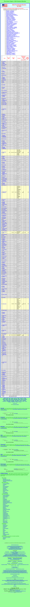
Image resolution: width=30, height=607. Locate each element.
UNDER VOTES (3, 337)
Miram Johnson (4, 179)
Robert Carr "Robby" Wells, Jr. (4, 355)
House (18, 565)
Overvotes (3, 237)
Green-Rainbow (5, 487)
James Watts (4, 352)
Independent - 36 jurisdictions (10, 13)
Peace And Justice (5, 490)
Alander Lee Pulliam (4, 258)
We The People (5, 520)
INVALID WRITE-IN (3, 167)
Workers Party (5, 521)
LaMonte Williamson (3, 374)
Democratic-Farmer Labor (6, 479)
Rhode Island (4, 401)
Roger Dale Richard (4, 262)
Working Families (5, 522)
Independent (5, 526)
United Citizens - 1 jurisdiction (11, 51)
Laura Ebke (4, 121)
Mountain (4, 507)
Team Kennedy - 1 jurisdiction (11, 49)
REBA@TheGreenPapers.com (15, 589)
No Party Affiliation (5, 528)
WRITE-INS (4, 343)
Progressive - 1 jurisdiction (10, 47)
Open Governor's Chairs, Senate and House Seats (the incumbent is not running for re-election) (15, 570)
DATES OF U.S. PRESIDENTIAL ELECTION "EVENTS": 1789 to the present (15, 554)
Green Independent (6, 486)
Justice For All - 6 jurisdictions (11, 20)
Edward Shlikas (4, 284)
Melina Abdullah (3, 63)
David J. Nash (4, 222)
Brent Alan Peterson (3, 247)
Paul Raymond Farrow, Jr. (4, 128)
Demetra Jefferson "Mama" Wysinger (3, 386)
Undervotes (4, 339)
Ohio (15, 400)
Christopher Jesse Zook (4, 391)
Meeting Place (20, 409)
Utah (21, 401)
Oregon (21, 400)
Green (4, 485)
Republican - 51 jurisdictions (10, 10)
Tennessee (16, 401)
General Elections (20, 563)
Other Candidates (5, 532)
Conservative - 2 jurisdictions (11, 24)
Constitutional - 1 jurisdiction (10, 30)
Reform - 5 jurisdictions (10, 22)
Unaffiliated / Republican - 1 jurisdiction (12, 50)
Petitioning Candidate (6, 534)
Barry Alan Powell (3, 252)
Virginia (26, 401)
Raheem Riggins (3, 268)
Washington (3, 464)
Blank (3, 81)
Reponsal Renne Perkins (4, 244)
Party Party (4, 510)
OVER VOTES (4, 230)
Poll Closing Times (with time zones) (14, 559)
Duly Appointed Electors (15, 552)
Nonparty (4, 530)
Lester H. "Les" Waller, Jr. (4, 346)
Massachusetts (15, 399)
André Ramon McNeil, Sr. (4, 215)
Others (3, 235)
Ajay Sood (3, 297)
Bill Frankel (4, 133)
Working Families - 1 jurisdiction (11, 54)
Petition (4, 533)
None (3, 227)
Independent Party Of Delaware (7, 502)
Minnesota (22, 399)
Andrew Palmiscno (3, 239)
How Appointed (15, 409)
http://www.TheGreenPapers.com (16, 591)
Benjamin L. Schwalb (4, 279)
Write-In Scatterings (4, 380)
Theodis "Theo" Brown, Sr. (4, 92)
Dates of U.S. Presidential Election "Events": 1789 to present (15, 582)
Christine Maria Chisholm (4, 100)
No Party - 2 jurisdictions (10, 25)
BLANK (3, 73)
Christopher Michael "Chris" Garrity (4, 143)
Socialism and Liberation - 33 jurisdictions (12, 15)
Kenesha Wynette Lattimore (3, 203)
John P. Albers (4, 64)
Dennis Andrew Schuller (4, 276)
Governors (12, 565)
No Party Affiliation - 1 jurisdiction (11, 40)
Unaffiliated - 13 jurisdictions (10, 18)
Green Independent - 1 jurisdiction (11, 34)
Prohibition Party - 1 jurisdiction (11, 48)
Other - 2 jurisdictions (10, 26)
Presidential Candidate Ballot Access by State (23, 564)
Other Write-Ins (4, 234)
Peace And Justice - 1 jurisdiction (11, 45)
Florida (9, 398)
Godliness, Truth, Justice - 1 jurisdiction (12, 33)
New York (5, 400)
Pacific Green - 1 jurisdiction (10, 43)
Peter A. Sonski (4, 294)
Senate (15, 565)
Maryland (12, 399)
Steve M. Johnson (3, 183)
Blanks (3, 82)
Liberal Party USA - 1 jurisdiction (11, 38)
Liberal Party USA (5, 506)
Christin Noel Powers (4, 254)
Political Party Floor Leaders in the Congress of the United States (15, 579)
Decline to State (5, 525)
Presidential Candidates (16, 404)
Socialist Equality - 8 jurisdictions (11, 19)
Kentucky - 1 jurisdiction (10, 37)
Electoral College (20, 561)
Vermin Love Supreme (4, 321)
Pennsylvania (24, 400)
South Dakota (12, 401)
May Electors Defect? (15, 553)
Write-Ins (3, 382)
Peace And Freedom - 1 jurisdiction (11, 44)
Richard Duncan (3, 116)
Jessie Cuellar (4, 104)
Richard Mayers (4, 210)
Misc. (3, 219)
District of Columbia (5, 398)
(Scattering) (4, 61)
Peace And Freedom (6, 511)
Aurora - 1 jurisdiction (9, 29)
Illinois (19, 398)
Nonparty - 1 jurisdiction (10, 41)
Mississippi (25, 399)
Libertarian (4, 488)
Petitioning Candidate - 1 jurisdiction (12, 46)
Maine (9, 399)
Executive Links (15, 403)
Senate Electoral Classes (15, 576)
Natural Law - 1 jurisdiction (10, 39)
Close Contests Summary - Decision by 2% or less (15, 548)
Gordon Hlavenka (3, 158)
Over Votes (4, 236)
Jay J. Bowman (4, 90)
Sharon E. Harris (3, 156)
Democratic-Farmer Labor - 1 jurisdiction (12, 32)
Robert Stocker (4, 310)
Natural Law (4, 508)
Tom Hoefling (4, 160)
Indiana (21, 398)
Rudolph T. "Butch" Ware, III (4, 351)
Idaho (16, 398)
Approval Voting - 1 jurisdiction (10, 28)
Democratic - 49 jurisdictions (10, 12)
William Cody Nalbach (4, 221)
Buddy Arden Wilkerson (4, 372)
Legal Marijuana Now (6, 505)
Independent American (6, 501)
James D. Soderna (3, 291)
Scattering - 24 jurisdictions (10, 16)
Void (3, 340)
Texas (19, 401)
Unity (4, 519)
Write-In (3, 381)
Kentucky (3, 399)
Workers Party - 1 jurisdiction (11, 53)
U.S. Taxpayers (5, 492)
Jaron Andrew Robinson (4, 270)
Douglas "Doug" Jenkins (4, 178)
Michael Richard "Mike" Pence (4, 242)
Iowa (23, 398)
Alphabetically (10, 558)
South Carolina (8, 401)
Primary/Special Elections (14, 563)
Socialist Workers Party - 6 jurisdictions (12, 21)
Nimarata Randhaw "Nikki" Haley (4, 148)
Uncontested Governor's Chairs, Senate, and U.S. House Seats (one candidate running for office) (15, 571)
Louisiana (6, 399)
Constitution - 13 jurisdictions (11, 17)
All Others (3, 65)
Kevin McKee (4, 213)
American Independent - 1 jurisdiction (11, 27)
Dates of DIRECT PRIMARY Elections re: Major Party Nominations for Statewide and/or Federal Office (15, 580)
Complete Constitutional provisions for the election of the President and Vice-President (15, 583)
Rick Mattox (4, 209)
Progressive (4, 512)
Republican (4, 481)
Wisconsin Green (5, 493)
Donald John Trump (4, 335)
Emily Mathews (4, 208)
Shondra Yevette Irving (4, 169)
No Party (4, 527)
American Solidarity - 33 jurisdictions (11, 14)
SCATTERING (4, 272)
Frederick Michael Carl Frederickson (4, 136)
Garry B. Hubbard (3, 162)
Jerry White (4, 370)
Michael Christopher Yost (4, 389)
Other (4, 531)
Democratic (4, 478)
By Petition (4, 524)
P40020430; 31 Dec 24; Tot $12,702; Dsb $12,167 (22, 423)
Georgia (12, 398)
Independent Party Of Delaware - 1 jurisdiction (13, 36)
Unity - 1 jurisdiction (9, 52)
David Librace (4, 206)
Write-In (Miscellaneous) (4, 378)
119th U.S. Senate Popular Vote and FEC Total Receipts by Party (15, 546)
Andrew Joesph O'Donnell (4, 229)
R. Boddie (3, 84)
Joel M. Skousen (3, 286)
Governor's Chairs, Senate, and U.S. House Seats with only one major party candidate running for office (15, 572)
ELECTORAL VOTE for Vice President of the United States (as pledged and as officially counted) (15, 556)
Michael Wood (4, 376)
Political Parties (4, 473)
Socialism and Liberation (6, 509)
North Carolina (8, 400)
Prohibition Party (5, 513)
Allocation (15, 551)
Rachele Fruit (4, 138)
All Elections (8, 563)
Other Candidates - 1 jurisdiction (11, 42)
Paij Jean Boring (3, 87)
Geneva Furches (3, 141)
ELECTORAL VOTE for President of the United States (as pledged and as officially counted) (14, 555)
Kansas (25, 398)
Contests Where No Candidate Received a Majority (14, 549)
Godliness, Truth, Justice (6, 500)
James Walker (4, 344)
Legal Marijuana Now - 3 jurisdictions (12, 23)
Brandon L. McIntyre (4, 212)
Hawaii (14, 398)
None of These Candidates (4, 226)
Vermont (23, 401)
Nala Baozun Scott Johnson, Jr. (4, 181)
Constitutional (5, 499)
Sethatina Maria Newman (4, 224)
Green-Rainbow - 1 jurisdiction (11, 35)
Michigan (19, 399)
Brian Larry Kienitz (4, 200)
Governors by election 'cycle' (15, 567)
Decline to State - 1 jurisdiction (11, 31)
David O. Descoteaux (4, 114)
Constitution (4, 484)
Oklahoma (18, 400)
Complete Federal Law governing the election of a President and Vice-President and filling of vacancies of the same (15, 584)
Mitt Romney (4, 271)
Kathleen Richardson (4, 264)
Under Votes (4, 338)
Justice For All (5, 503)
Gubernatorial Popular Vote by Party (14, 547)
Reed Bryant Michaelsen (4, 218)
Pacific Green (5, 489)
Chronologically (14, 561)
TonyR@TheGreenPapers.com (20, 590)
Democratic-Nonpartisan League (7, 480)
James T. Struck (3, 319)
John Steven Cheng (4, 98)
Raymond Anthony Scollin (4, 281)
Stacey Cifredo (4, 103)
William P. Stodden (3, 313)
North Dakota (12, 400)
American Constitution (6, 483)
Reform (4, 491)
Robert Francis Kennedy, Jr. (4, 192)
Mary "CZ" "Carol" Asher (4, 68)
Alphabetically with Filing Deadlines (17, 558)
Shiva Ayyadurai (3, 71)
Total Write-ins (4, 333)
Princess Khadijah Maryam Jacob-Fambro (4, 173)
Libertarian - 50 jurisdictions (10, 11)
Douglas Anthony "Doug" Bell (4, 78)
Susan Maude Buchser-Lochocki (4, 96)
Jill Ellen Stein (4, 303)
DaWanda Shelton (3, 282)
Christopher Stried (4, 317)
